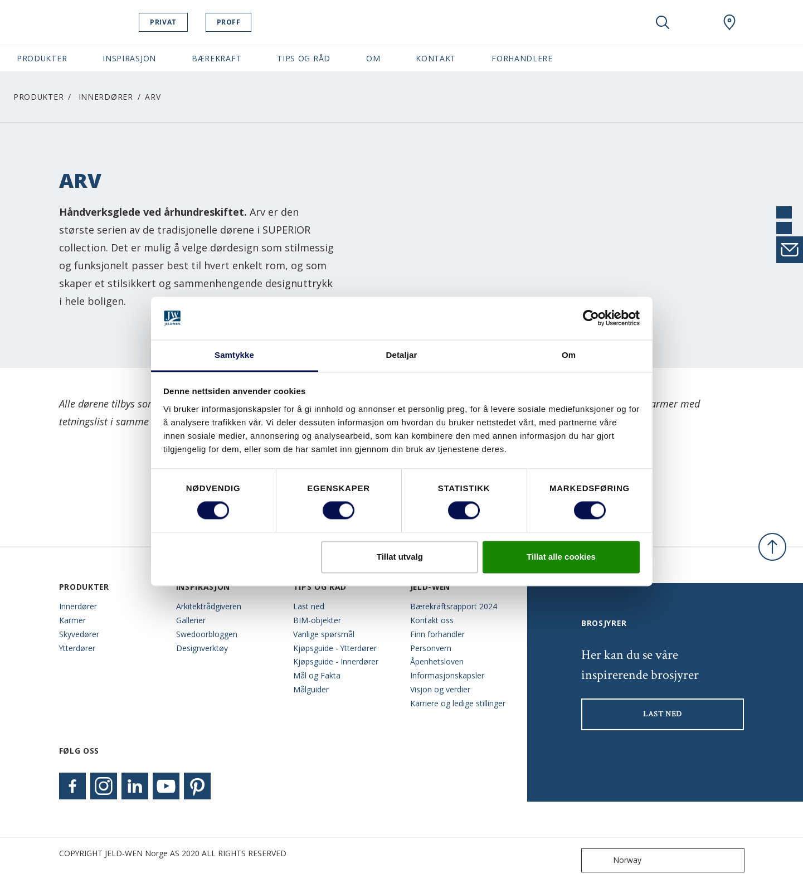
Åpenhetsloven (437, 661)
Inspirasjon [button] (129, 58)
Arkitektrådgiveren (208, 606)
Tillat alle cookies (561, 556)
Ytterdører (77, 648)
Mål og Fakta (316, 675)
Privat (191, 22)
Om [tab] (569, 355)
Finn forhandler (437, 634)
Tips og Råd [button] (303, 58)
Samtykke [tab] (234, 355)
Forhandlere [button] (522, 58)
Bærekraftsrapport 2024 (453, 606)
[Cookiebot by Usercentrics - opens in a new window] (591, 318)
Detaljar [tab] (401, 355)
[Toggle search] (662, 22)
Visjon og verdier (440, 689)
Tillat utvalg (400, 556)
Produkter (38, 96)
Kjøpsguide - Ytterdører (335, 648)
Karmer (72, 620)
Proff (257, 22)
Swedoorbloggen (206, 634)
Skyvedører (79, 634)
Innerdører (106, 96)
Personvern (430, 648)
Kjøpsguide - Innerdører (335, 661)
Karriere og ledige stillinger (457, 703)
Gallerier (191, 620)
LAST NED (662, 714)
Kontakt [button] (436, 58)
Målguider (311, 689)
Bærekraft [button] (216, 58)
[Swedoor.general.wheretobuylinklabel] (729, 22)
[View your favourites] (696, 22)
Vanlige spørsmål (323, 634)
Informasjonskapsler (447, 675)
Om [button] (373, 58)
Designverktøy (202, 648)
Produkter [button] (42, 58)
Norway (613, 860)
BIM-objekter (317, 620)
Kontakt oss (432, 620)
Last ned (308, 606)
